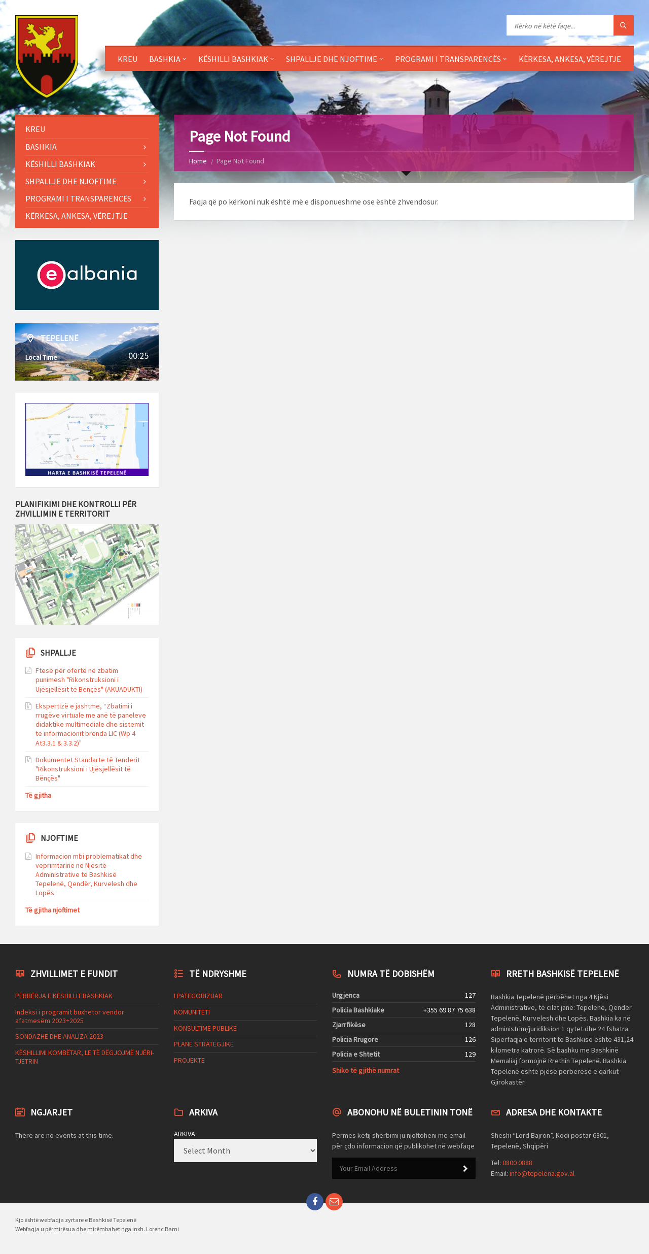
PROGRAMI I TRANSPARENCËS (448, 59)
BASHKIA (165, 59)
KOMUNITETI (192, 1011)
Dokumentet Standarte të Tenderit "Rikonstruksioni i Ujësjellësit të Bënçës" (87, 769)
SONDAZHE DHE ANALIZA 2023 (59, 1036)
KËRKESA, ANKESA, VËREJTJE (570, 59)
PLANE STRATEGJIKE (204, 1043)
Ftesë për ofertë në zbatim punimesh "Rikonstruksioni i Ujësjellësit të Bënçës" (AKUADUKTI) (88, 679)
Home (198, 160)
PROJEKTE (189, 1060)
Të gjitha (38, 795)
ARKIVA (184, 1133)
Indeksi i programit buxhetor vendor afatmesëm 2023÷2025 (69, 1016)
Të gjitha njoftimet (52, 909)
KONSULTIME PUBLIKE (205, 1028)
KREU (127, 59)
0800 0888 (517, 1162)
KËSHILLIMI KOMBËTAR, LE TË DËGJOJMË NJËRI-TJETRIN (84, 1057)
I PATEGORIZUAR (198, 995)
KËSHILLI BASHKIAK (233, 59)
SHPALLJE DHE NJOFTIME (331, 59)
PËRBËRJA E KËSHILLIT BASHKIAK (64, 995)
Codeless (505, 1091)
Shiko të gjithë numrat (365, 1070)
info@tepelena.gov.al (542, 1173)
